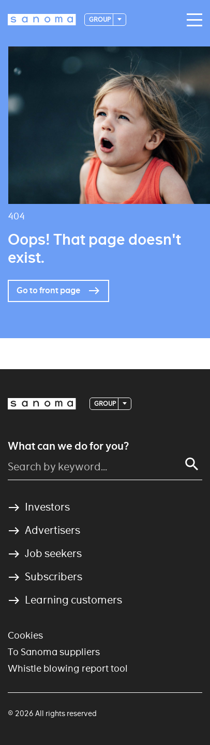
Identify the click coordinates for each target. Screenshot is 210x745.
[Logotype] (42, 19)
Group (100, 19)
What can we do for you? (68, 446)
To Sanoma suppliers (54, 652)
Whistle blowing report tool (68, 668)
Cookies (25, 635)
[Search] (192, 464)
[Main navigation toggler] (192, 20)
